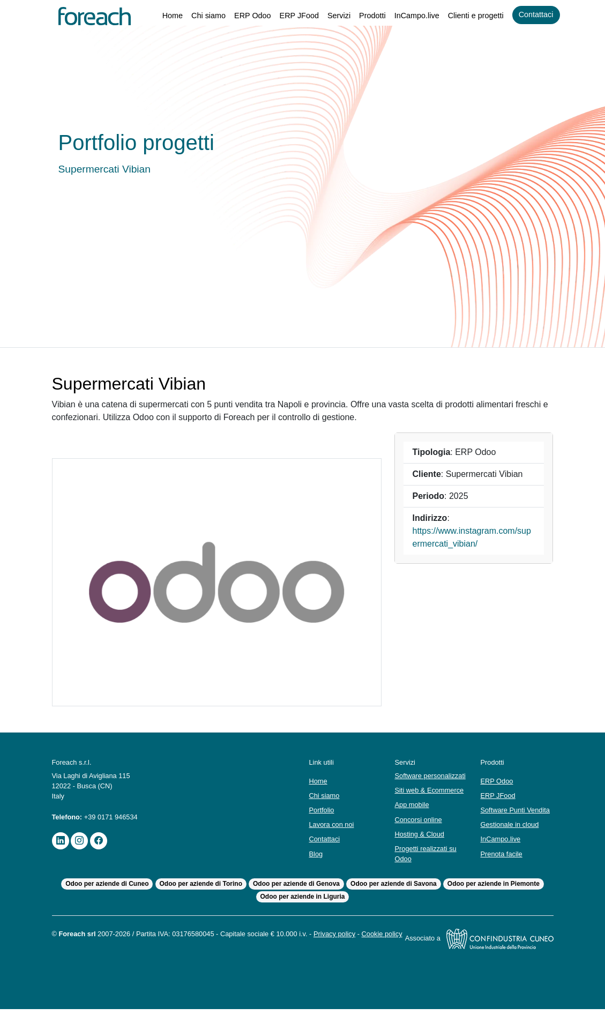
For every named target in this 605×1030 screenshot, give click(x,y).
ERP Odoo (241, 15)
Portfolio (323, 815)
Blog (316, 859)
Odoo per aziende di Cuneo (106, 895)
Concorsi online (420, 830)
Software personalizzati (416, 781)
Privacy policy (354, 945)
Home (159, 15)
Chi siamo (196, 15)
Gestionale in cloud (511, 835)
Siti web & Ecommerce (430, 800)
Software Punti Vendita (503, 815)
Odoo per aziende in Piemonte (495, 895)
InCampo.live (410, 15)
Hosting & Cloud (420, 844)
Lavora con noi (333, 830)
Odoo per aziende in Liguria (302, 908)
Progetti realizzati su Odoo (427, 864)
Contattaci (535, 14)
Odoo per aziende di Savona (394, 895)
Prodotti (363, 15)
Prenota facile (502, 864)
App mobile (412, 815)
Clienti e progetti (471, 15)
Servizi (328, 15)
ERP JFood (288, 15)
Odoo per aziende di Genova (296, 895)
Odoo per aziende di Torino (200, 895)
